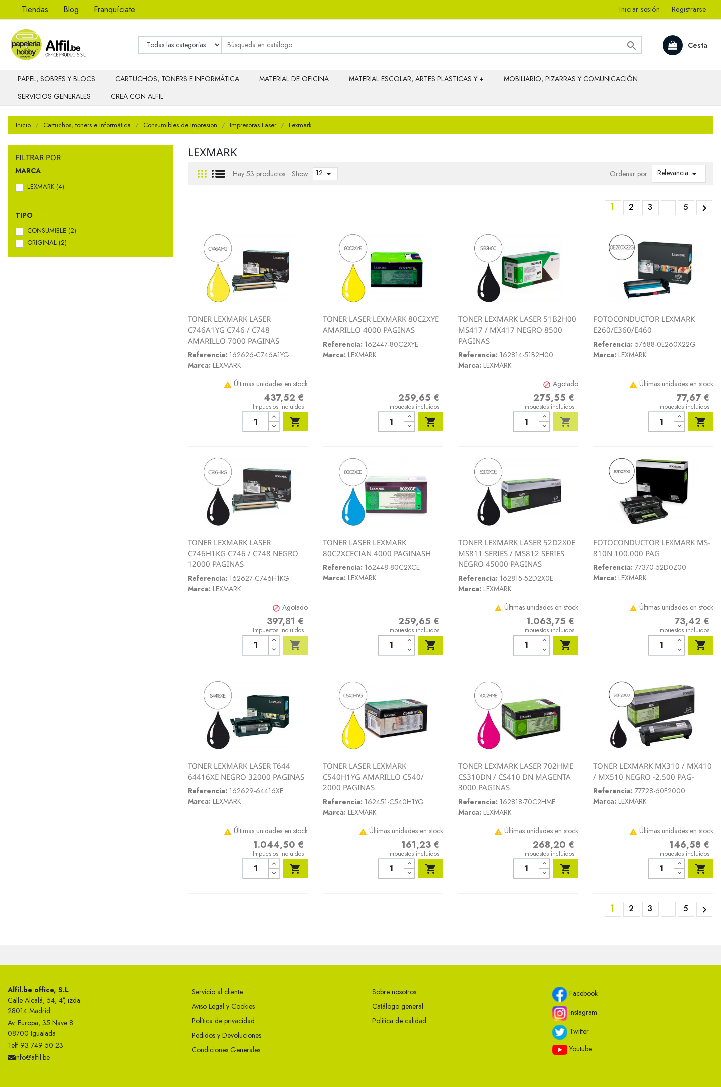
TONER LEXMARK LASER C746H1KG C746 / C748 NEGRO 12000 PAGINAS (243, 553)
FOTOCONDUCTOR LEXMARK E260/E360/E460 (644, 324)
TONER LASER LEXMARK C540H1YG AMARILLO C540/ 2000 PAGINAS (373, 776)
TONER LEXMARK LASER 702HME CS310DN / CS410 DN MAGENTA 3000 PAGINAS (515, 776)
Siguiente (704, 208)
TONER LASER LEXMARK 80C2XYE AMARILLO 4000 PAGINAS (381, 324)
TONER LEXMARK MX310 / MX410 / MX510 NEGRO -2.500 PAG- (652, 771)
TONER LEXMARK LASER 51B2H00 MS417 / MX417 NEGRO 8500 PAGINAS (517, 329)
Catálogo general (397, 1006)
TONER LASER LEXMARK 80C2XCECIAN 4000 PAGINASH (377, 547)
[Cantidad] (255, 422)
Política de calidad (399, 1021)
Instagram (574, 1013)
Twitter (570, 1032)
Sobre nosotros (394, 992)
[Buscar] (432, 45)
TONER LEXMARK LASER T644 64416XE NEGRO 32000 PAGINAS (246, 771)
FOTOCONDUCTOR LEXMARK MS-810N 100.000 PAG (651, 547)
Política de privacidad (223, 1021)
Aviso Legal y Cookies (223, 1006)
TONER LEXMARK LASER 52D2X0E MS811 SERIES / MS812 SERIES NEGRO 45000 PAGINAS (516, 553)
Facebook (575, 994)
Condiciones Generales (226, 1050)
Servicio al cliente (217, 992)
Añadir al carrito (295, 422)
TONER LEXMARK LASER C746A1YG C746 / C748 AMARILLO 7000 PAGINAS (233, 329)
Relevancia (678, 174)
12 (325, 174)
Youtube (572, 1049)
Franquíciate (114, 9)
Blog (71, 9)
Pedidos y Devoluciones (226, 1035)
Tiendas (35, 9)
